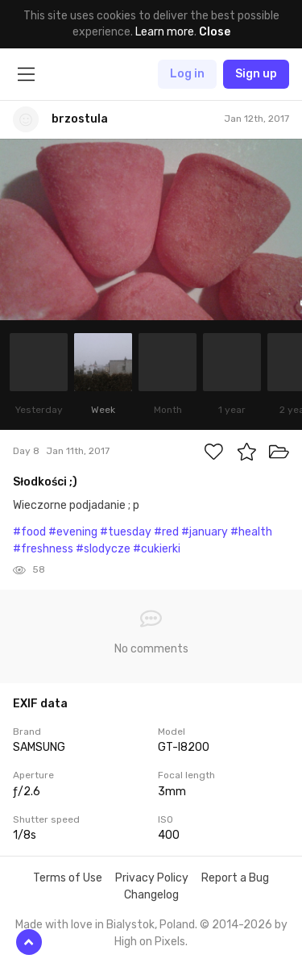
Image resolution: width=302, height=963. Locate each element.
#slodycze (103, 549)
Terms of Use (67, 878)
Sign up (256, 74)
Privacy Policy (151, 878)
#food (29, 532)
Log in (187, 74)
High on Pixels (149, 941)
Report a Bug (235, 878)
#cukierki (156, 549)
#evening (72, 532)
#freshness (43, 549)
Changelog (151, 895)
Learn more (164, 32)
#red (166, 532)
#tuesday (125, 532)
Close (214, 32)
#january (204, 532)
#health (251, 532)
